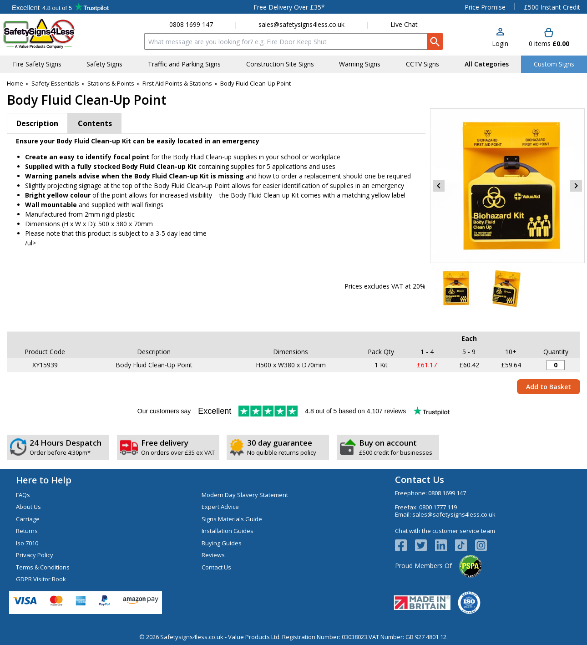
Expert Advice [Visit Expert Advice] (220, 507)
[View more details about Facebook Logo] (405, 545)
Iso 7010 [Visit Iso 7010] (27, 543)
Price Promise (485, 7)
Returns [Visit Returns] (27, 531)
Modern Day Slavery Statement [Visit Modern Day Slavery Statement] (245, 495)
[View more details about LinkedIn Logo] (445, 545)
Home (15, 83)
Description (37, 123)
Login (500, 43)
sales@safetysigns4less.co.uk (301, 24)
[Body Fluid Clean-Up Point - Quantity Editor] (556, 365)
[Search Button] (435, 41)
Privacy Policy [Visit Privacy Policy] (34, 555)
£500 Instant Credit (552, 7)
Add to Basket (548, 386)
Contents (95, 123)
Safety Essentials (55, 83)
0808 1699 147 (191, 24)
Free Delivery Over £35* (289, 7)
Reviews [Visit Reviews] (213, 555)
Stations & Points (110, 83)
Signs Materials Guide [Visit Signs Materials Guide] (232, 519)
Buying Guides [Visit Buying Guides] (222, 543)
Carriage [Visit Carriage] (28, 519)
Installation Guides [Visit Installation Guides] (227, 531)
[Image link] (465, 545)
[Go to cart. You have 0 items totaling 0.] (549, 38)
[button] (500, 38)
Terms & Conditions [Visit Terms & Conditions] (43, 567)
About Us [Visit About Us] (28, 507)
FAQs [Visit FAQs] (23, 495)
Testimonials (60, 6)
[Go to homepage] (57, 33)
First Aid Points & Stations (177, 83)
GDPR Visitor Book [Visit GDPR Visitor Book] (41, 579)
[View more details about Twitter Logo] (425, 545)
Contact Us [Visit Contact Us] (216, 567)
